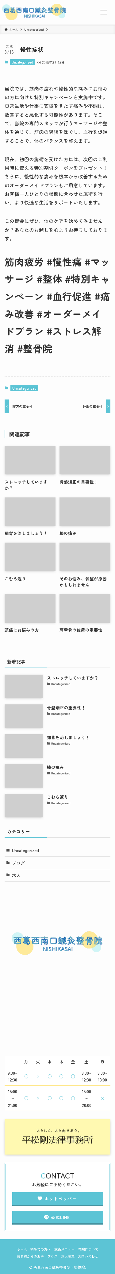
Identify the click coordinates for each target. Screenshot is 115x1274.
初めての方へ (40, 1249)
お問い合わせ (88, 1256)
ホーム (22, 1249)
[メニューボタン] (103, 12)
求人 (16, 875)
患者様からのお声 (30, 1256)
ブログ (18, 863)
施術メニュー (64, 1249)
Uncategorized (22, 62)
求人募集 (68, 1256)
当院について (88, 1249)
